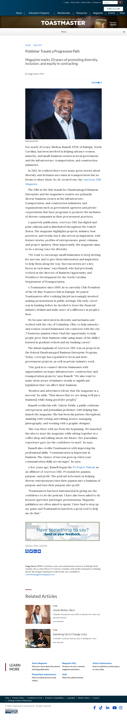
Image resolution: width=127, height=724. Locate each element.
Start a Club (85, 2)
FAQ (7, 701)
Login (67, 2)
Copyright (71, 701)
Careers (96, 701)
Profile (28, 48)
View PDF (113, 28)
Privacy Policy (18, 701)
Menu (63, 35)
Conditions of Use (34, 701)
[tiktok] (94, 86)
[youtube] (99, 86)
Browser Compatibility (54, 701)
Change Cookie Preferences (20, 704)
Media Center (83, 701)
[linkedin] (96, 86)
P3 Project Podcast (84, 470)
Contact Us (96, 2)
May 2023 (38, 48)
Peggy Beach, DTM (36, 77)
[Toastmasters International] (12, 8)
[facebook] (92, 86)
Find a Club (75, 2)
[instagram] (101, 86)
